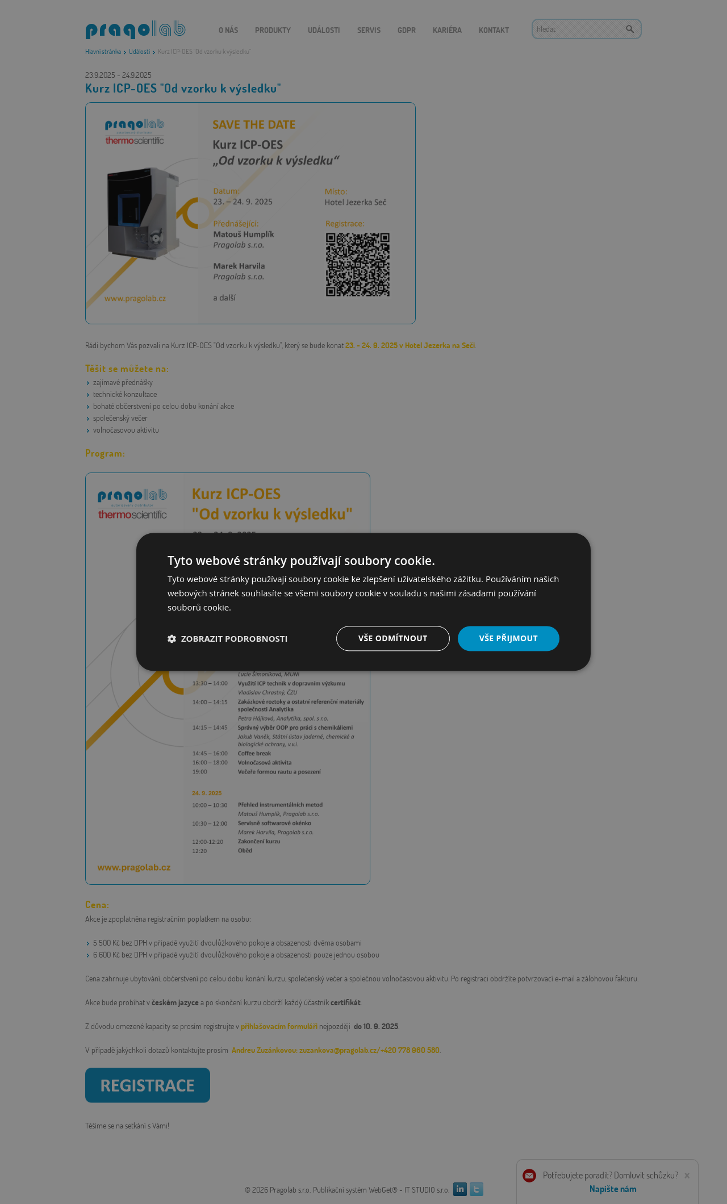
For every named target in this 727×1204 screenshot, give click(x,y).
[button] (228, 638)
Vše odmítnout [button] (392, 638)
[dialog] (363, 602)
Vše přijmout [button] (508, 638)
